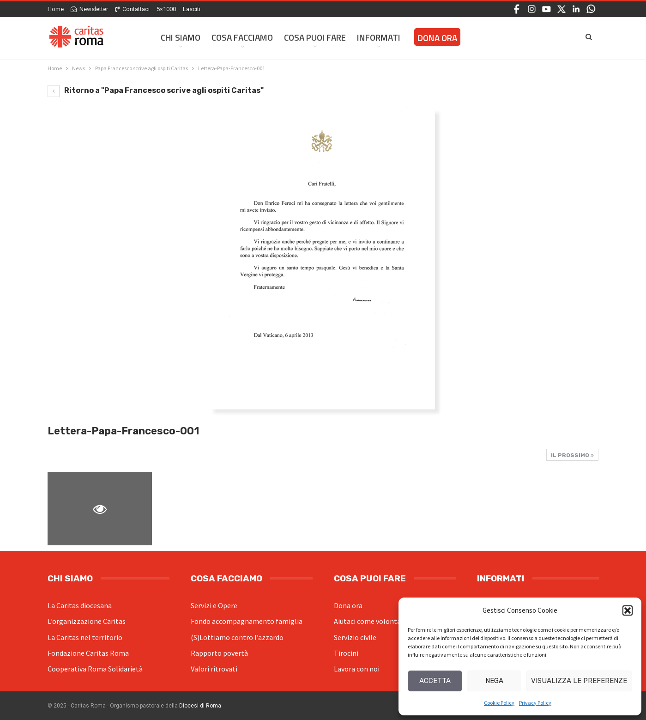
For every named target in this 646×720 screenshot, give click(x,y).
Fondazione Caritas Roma (88, 653)
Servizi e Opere (214, 605)
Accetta (435, 681)
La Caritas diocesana (80, 605)
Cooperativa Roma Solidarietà (95, 668)
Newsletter (89, 9)
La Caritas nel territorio (85, 637)
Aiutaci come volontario (372, 621)
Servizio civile (355, 637)
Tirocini (346, 653)
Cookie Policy (499, 702)
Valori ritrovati (214, 668)
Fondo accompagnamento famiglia (246, 621)
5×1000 (166, 9)
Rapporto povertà (219, 653)
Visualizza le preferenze (579, 681)
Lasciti (191, 9)
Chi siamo (180, 37)
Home (56, 9)
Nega (494, 681)
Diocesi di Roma (200, 705)
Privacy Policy (535, 702)
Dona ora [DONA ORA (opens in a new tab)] (437, 37)
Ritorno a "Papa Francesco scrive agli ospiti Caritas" (156, 90)
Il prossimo (572, 455)
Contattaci (132, 9)
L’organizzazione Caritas (87, 621)
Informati (378, 37)
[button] (627, 610)
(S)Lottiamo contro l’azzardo (237, 637)
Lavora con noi (357, 668)
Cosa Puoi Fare (315, 37)
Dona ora (348, 605)
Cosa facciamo (242, 37)
